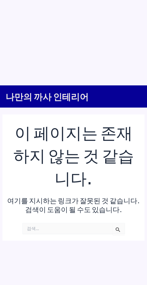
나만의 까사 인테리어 (47, 96)
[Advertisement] (73, 41)
